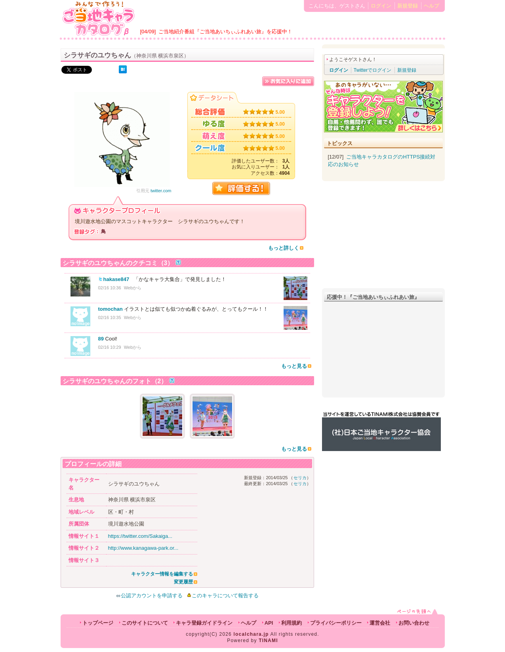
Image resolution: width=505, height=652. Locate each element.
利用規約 (291, 623)
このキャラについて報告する (225, 595)
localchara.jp (251, 634)
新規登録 (407, 6)
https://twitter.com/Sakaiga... (140, 536)
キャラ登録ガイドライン (204, 623)
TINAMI (268, 640)
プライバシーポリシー (336, 623)
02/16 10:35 (109, 317)
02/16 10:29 (109, 347)
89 (101, 339)
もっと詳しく (283, 248)
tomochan (110, 309)
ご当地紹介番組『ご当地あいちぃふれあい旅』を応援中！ (225, 31)
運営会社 (380, 623)
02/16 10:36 (109, 287)
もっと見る (294, 366)
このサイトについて (145, 623)
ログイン (381, 6)
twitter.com (161, 190)
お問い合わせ (413, 623)
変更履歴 (183, 582)
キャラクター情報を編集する (162, 574)
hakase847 (116, 279)
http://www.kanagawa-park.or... (143, 548)
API (269, 623)
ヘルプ (431, 6)
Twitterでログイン (372, 70)
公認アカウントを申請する (149, 595)
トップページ (97, 623)
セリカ (300, 477)
